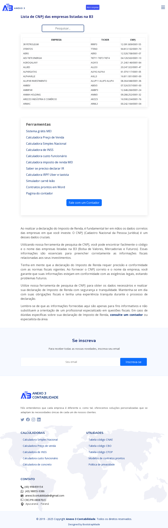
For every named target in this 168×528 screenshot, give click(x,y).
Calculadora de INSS (39, 150)
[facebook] (28, 419)
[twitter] (22, 419)
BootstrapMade (91, 524)
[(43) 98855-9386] (34, 491)
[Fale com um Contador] (84, 202)
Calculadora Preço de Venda (45, 137)
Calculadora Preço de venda (39, 446)
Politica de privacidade (101, 464)
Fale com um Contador (84, 203)
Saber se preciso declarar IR (45, 168)
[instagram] (33, 419)
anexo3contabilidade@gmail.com (44, 495)
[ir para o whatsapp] (127, 315)
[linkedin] (39, 419)
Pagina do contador (39, 193)
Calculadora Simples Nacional (46, 144)
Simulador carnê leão (40, 181)
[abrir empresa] (93, 8)
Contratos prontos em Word (45, 187)
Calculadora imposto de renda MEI (49, 162)
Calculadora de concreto (37, 464)
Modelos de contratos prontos (106, 458)
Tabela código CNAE (100, 439)
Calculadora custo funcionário (46, 156)
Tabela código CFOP (100, 452)
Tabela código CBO (99, 446)
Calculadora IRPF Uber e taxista (47, 175)
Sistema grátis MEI (39, 131)
